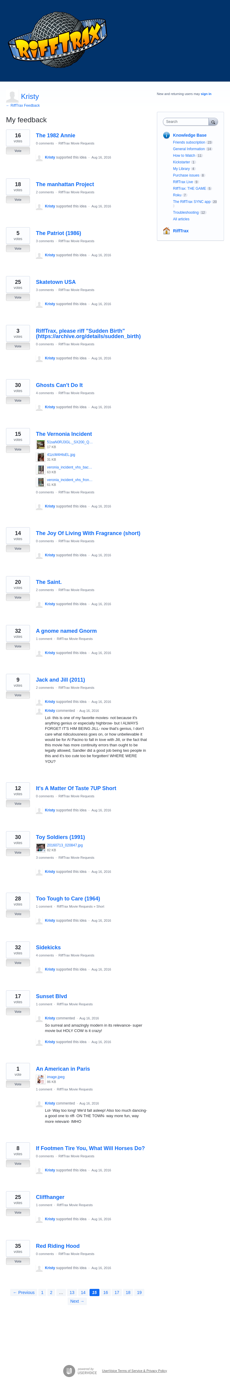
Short (100, 906)
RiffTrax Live (183, 182)
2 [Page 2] (51, 1292)
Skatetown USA (56, 282)
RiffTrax (181, 230)
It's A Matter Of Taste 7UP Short (76, 788)
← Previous (23, 1292)
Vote (17, 151)
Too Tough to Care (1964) (68, 899)
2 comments (45, 192)
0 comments (45, 143)
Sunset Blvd (51, 996)
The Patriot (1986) (58, 233)
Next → (77, 1301)
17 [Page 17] (116, 1292)
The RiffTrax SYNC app (192, 202)
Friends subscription (189, 142)
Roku (177, 195)
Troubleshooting (186, 212)
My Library (181, 169)
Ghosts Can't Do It (59, 385)
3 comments (45, 241)
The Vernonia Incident (64, 434)
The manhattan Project (65, 184)
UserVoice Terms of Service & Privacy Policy (134, 1371)
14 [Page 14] (83, 1292)
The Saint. (49, 582)
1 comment (44, 639)
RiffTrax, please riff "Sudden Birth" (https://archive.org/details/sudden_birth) (88, 333)
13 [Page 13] (72, 1292)
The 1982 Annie (55, 135)
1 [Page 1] (42, 1292)
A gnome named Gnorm (66, 631)
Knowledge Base (190, 135)
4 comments (45, 393)
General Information (189, 149)
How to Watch (184, 155)
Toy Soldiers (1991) (60, 837)
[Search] (213, 121)
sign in (206, 94)
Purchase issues (186, 175)
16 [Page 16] (105, 1292)
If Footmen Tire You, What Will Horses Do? (90, 1148)
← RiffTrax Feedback (23, 105)
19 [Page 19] (139, 1292)
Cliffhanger (50, 1197)
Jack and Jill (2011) (60, 680)
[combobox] (187, 122)
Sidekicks (48, 947)
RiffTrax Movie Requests (76, 143)
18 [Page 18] (128, 1292)
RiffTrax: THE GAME (189, 188)
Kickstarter (181, 162)
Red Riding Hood (58, 1246)
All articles (181, 219)
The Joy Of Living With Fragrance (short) (88, 533)
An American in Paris (63, 1069)
